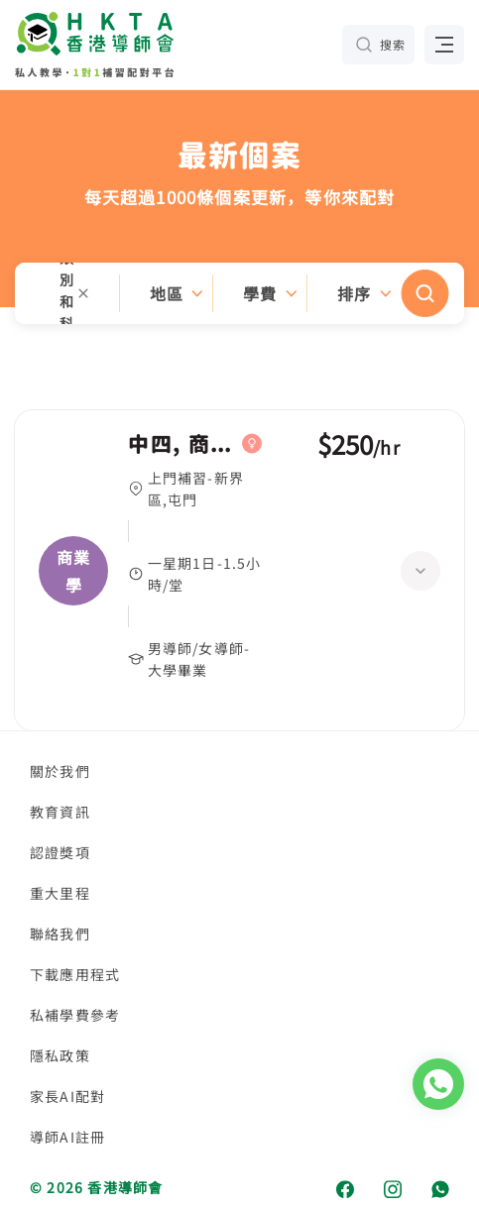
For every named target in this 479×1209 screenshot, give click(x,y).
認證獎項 (60, 852)
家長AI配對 (67, 1096)
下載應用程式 (75, 974)
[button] (239, 293)
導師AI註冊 (67, 1137)
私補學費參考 (75, 1015)
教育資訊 (60, 812)
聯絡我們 (60, 933)
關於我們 (60, 771)
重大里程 (60, 893)
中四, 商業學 (180, 444)
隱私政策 (60, 1055)
